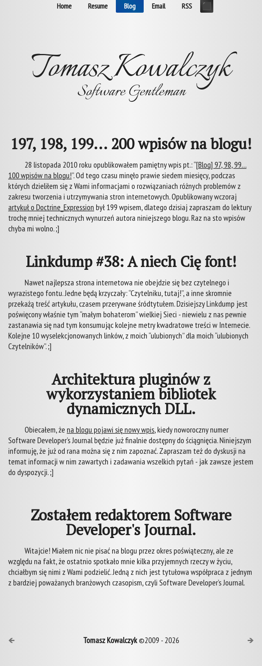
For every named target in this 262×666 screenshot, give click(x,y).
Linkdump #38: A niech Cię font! (131, 261)
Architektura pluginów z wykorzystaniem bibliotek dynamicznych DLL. (131, 394)
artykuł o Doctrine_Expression (51, 207)
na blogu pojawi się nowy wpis (110, 429)
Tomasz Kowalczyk (110, 640)
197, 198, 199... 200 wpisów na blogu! (131, 144)
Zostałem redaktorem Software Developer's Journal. (131, 522)
